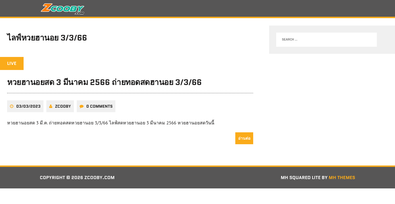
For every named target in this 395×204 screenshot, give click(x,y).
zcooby (63, 106)
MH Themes (342, 177)
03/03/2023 (28, 106)
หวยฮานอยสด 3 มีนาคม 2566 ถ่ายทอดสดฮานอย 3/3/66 (104, 82)
